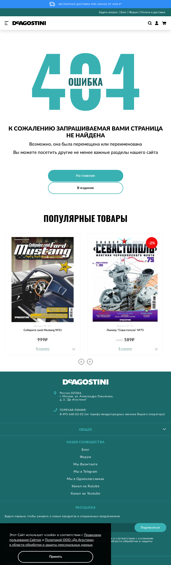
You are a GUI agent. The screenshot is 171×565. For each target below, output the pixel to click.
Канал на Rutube (85, 486)
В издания (85, 187)
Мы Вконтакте (85, 464)
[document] (55, 548)
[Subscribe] (150, 527)
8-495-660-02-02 (72, 414)
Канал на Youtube (85, 493)
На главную (85, 175)
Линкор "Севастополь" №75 (125, 329)
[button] (90, 361)
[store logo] (29, 23)
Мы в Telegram (85, 471)
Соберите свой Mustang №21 (43, 329)
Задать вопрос (108, 12)
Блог (123, 12)
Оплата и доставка (152, 12)
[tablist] (85, 429)
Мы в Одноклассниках (85, 478)
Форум (133, 12)
